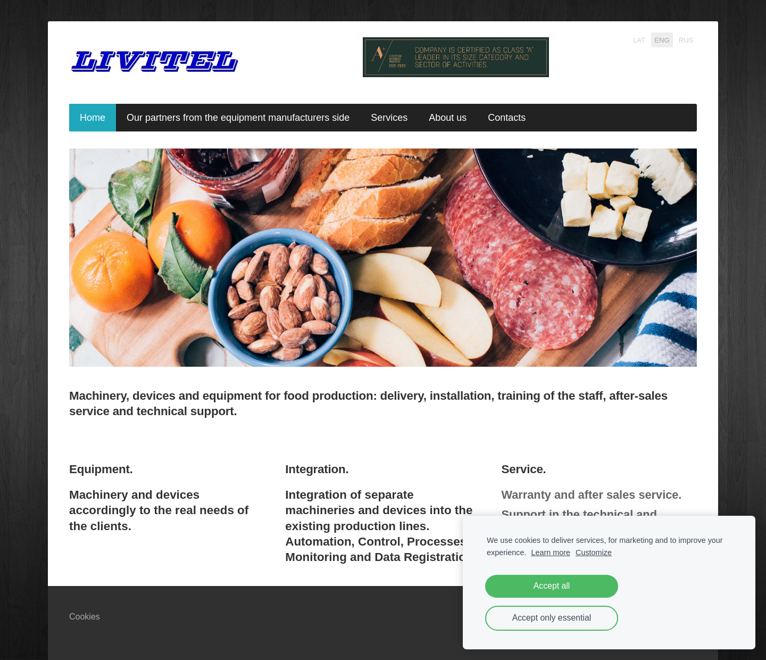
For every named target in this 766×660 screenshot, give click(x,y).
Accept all (552, 585)
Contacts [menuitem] (507, 117)
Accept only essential (552, 617)
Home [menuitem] (92, 117)
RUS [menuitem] (686, 40)
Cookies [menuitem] (84, 616)
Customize (594, 552)
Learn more (550, 552)
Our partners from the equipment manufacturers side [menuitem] (238, 117)
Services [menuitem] (389, 117)
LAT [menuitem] (639, 40)
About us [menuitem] (448, 117)
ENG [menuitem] (661, 40)
